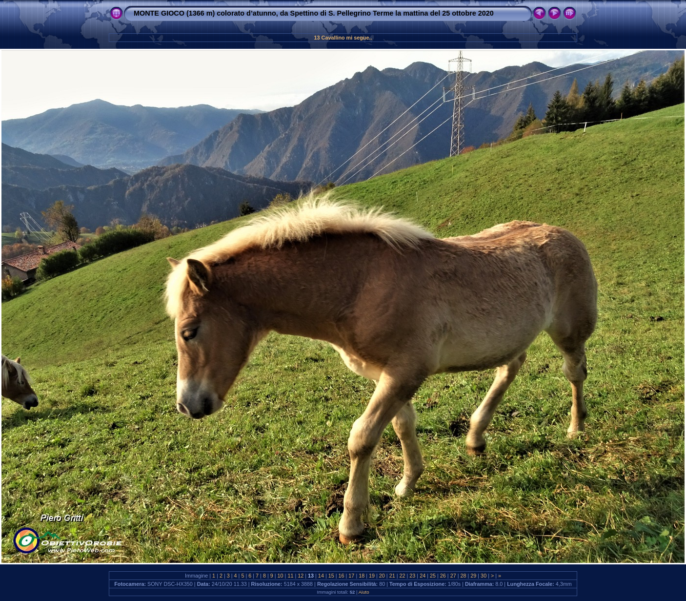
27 (453, 576)
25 (432, 576)
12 (300, 576)
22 (402, 576)
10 (280, 576)
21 (392, 576)
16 (341, 576)
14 (321, 576)
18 (361, 576)
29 (473, 576)
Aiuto (364, 592)
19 (371, 576)
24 (422, 576)
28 (463, 576)
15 (331, 576)
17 (351, 576)
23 (412, 576)
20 (382, 576)
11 (290, 576)
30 (483, 576)
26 (443, 576)
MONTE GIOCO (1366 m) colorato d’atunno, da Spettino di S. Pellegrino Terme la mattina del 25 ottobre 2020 (314, 13)
